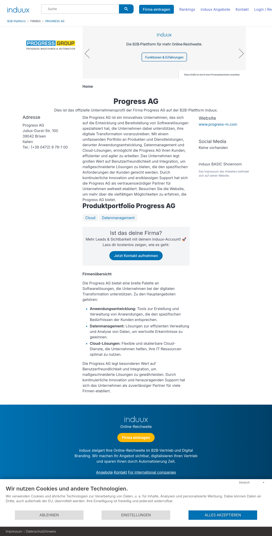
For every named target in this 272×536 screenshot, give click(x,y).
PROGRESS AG (55, 21)
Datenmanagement (118, 217)
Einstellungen (136, 515)
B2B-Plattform (16, 21)
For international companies (152, 472)
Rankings (187, 9)
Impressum (14, 531)
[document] (136, 497)
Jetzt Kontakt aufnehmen (136, 255)
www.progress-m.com (218, 124)
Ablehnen (49, 515)
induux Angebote (215, 9)
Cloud (90, 217)
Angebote (104, 472)
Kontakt (242, 9)
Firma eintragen (156, 9)
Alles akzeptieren (223, 515)
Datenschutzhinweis (41, 531)
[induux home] (18, 9)
